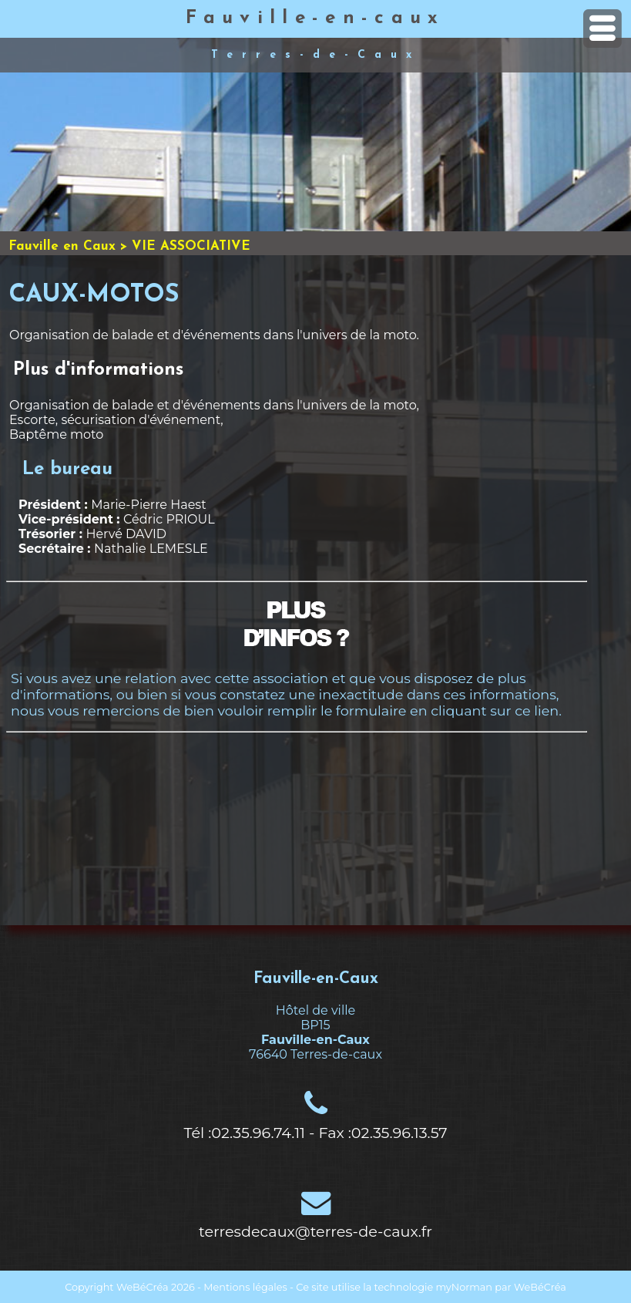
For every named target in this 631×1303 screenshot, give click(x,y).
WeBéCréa (142, 1287)
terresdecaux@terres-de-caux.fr (315, 1231)
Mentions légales (245, 1287)
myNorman (464, 1287)
